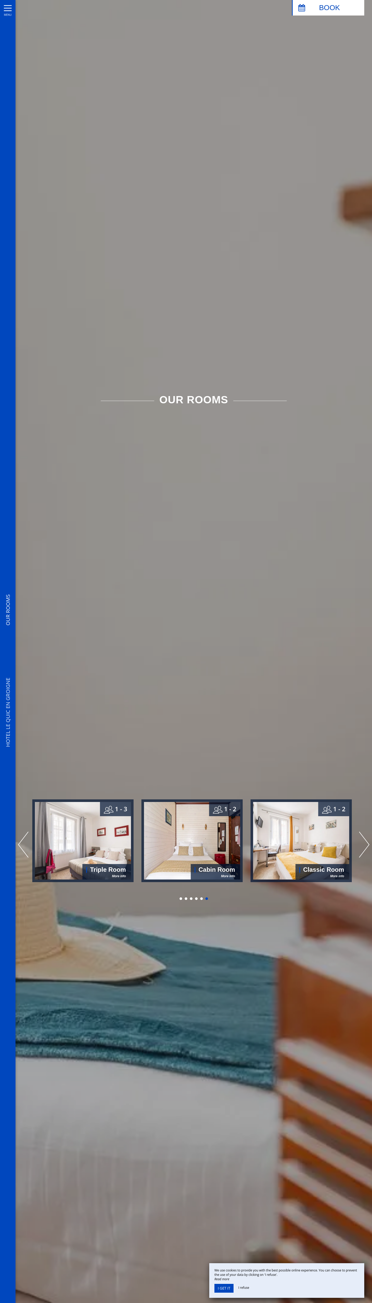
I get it (224, 1288)
